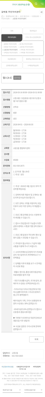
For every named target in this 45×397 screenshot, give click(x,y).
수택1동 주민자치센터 (27, 50)
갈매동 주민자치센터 (10, 44)
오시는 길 (22, 369)
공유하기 (41, 12)
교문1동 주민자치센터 (26, 47)
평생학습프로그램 (11, 16)
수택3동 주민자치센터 (27, 52)
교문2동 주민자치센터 (11, 50)
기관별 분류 (35, 16)
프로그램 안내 (24, 16)
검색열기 (36, 3)
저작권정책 (36, 367)
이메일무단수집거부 (23, 367)
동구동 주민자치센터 (26, 44)
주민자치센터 (5, 18)
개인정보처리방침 (8, 367)
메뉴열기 (42, 4)
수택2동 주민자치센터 (11, 52)
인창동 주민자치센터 (10, 47)
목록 (36, 339)
